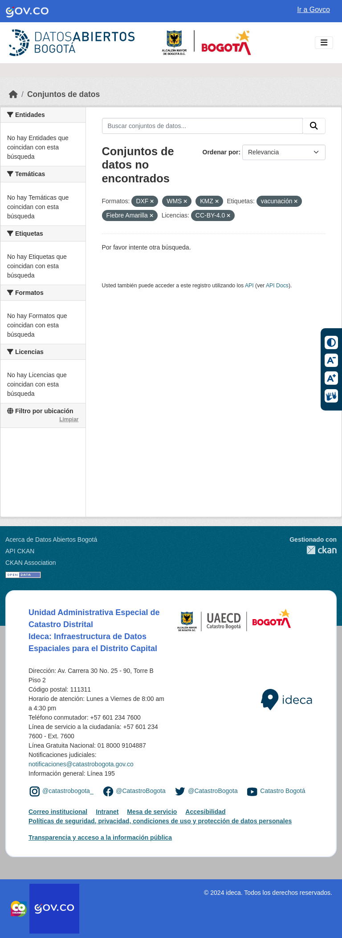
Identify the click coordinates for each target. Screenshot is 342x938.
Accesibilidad (205, 811)
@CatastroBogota (141, 791)
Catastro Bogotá (282, 791)
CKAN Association (30, 562)
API (249, 285)
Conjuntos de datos (63, 94)
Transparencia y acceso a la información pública (100, 837)
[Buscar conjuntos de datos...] (202, 126)
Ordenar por (221, 152)
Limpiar (68, 419)
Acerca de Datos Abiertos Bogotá (51, 539)
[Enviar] (314, 126)
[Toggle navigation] (324, 42)
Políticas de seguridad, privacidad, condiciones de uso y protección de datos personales (160, 821)
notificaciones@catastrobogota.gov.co (81, 764)
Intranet (107, 811)
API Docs (277, 285)
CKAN (313, 550)
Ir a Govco (313, 9)
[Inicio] (13, 94)
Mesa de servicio (152, 811)
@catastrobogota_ (68, 791)
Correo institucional (57, 811)
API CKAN (19, 551)
